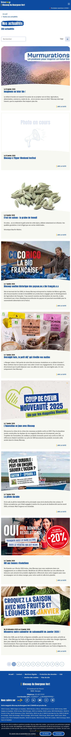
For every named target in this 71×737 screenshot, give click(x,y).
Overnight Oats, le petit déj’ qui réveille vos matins (27, 357)
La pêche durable (12, 496)
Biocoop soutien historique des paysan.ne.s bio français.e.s (31, 286)
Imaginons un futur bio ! (15, 91)
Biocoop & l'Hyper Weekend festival (20, 158)
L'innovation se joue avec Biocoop (19, 426)
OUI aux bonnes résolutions (16, 563)
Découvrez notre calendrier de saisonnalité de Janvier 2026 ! (32, 632)
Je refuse (46, 733)
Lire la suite (62, 106)
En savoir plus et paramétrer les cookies (22, 733)
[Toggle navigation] (69, 4)
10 (57, 664)
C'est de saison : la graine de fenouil (20, 217)
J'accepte (58, 733)
